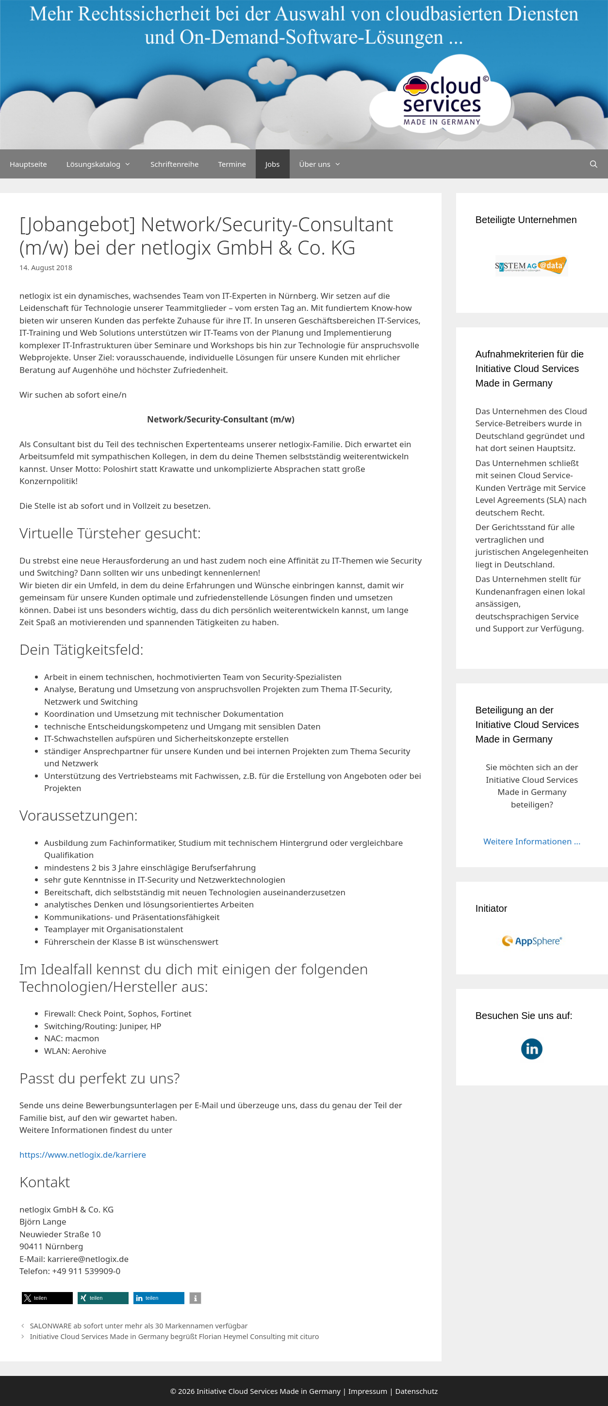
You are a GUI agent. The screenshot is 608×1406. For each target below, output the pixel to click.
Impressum (367, 1391)
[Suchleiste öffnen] (593, 163)
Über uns (325, 163)
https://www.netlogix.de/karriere (82, 1154)
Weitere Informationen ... (531, 841)
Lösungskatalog (103, 163)
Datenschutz (416, 1391)
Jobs (272, 164)
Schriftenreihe (174, 164)
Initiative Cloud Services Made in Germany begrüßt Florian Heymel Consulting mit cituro (174, 1336)
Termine (232, 164)
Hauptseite (28, 164)
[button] (47, 1298)
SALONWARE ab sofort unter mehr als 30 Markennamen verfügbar (139, 1325)
